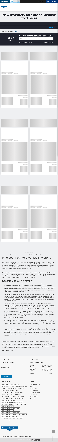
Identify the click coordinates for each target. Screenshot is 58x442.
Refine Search (52, 23)
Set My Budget (52, 27)
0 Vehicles (16, 31)
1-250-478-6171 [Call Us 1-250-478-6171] (10, 367)
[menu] (55, 7)
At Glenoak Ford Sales (38, 344)
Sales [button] (31, 362)
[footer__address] (14, 364)
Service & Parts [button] (39, 362)
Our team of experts (7, 272)
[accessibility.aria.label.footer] (35, 440)
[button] (5, 1)
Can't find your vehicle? (48, 42)
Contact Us (6, 376)
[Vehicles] (36, 38)
